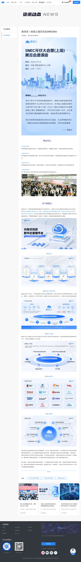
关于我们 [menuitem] (49, 2)
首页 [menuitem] (8, 2)
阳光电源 (17, 527)
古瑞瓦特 (30, 530)
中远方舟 (30, 527)
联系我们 (76, 2)
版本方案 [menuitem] (34, 2)
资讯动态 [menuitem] (42, 2)
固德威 (4, 533)
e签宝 (4, 527)
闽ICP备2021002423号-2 (53, 558)
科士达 (17, 533)
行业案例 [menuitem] (27, 2)
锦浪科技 (17, 530)
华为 (4, 530)
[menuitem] (14, 2)
